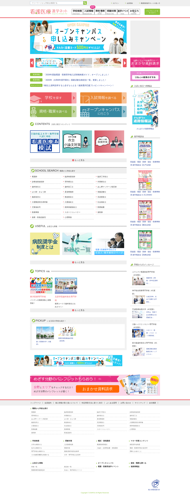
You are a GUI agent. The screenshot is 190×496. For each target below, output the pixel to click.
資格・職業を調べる (138, 463)
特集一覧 (34, 467)
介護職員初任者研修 (40, 202)
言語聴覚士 (102, 197)
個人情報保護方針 (154, 490)
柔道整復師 (69, 192)
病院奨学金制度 (135, 444)
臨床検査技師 (70, 177)
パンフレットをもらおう (152, 12)
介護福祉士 (69, 202)
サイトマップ (140, 403)
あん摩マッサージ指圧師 (107, 187)
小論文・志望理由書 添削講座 (107, 448)
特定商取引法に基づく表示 (92, 403)
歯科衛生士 (36, 187)
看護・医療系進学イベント (108, 466)
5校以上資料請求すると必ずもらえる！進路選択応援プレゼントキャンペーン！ (79, 85)
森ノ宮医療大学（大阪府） (45, 336)
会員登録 (130, 3)
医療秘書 (101, 207)
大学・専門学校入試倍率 (72, 455)
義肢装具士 (36, 197)
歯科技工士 (69, 187)
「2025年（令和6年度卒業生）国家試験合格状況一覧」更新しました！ (75, 80)
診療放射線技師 (38, 182)
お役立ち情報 (37, 463)
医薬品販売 (68, 433)
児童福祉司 (36, 207)
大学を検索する (36, 444)
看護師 (34, 177)
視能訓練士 (102, 192)
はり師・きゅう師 (39, 192)
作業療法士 (102, 182)
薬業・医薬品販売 (39, 217)
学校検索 (35, 441)
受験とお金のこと (136, 451)
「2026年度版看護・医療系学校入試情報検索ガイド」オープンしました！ (77, 75)
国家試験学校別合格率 (71, 451)
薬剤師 (100, 212)
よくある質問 (111, 403)
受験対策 (68, 441)
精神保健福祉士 (71, 207)
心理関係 (68, 217)
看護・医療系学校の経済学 (139, 448)
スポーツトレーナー (72, 212)
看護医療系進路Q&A (38, 470)
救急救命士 (69, 197)
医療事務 (35, 212)
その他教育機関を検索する (40, 455)
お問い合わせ (126, 403)
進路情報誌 (135, 466)
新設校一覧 (68, 467)
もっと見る (80, 160)
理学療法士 (69, 182)
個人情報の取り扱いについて (66, 403)
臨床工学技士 (103, 177)
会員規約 (48, 403)
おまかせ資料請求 (97, 389)
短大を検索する (36, 448)
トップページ (35, 403)
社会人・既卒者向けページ (73, 470)
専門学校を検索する (38, 451)
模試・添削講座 (104, 441)
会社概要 (152, 403)
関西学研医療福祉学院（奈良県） (67, 334)
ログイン (116, 3)
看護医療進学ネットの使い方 (150, 3)
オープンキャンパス (106, 463)
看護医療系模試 (102, 444)
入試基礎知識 (68, 444)
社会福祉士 (102, 202)
